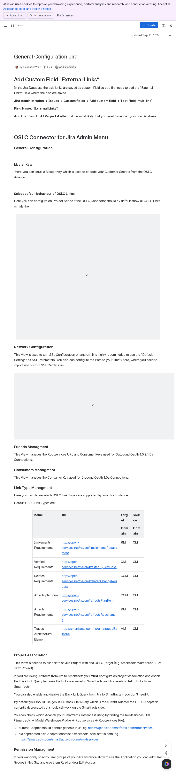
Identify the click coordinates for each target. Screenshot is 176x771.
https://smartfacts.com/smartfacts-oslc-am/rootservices (59, 691)
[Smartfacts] (20, 25)
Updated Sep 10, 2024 (145, 35)
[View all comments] (167, 745)
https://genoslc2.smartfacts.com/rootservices (120, 679)
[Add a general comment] (32, 762)
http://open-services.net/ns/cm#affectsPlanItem (87, 568)
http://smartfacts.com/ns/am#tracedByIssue (84, 586)
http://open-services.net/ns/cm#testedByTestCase (89, 546)
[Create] (149, 25)
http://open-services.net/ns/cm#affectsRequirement (89, 577)
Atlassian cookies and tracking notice (27, 8)
